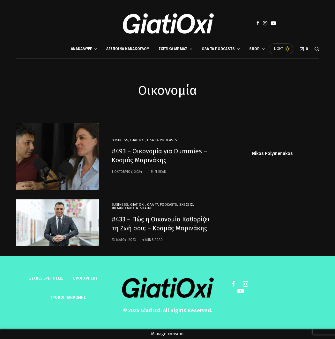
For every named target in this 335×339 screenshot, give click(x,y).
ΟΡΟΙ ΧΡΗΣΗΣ (85, 278)
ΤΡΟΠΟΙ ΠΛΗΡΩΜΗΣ (68, 297)
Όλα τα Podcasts (162, 140)
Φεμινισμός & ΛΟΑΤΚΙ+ (132, 208)
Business (120, 140)
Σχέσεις (186, 205)
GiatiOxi (137, 140)
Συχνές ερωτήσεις (46, 278)
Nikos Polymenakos (272, 153)
